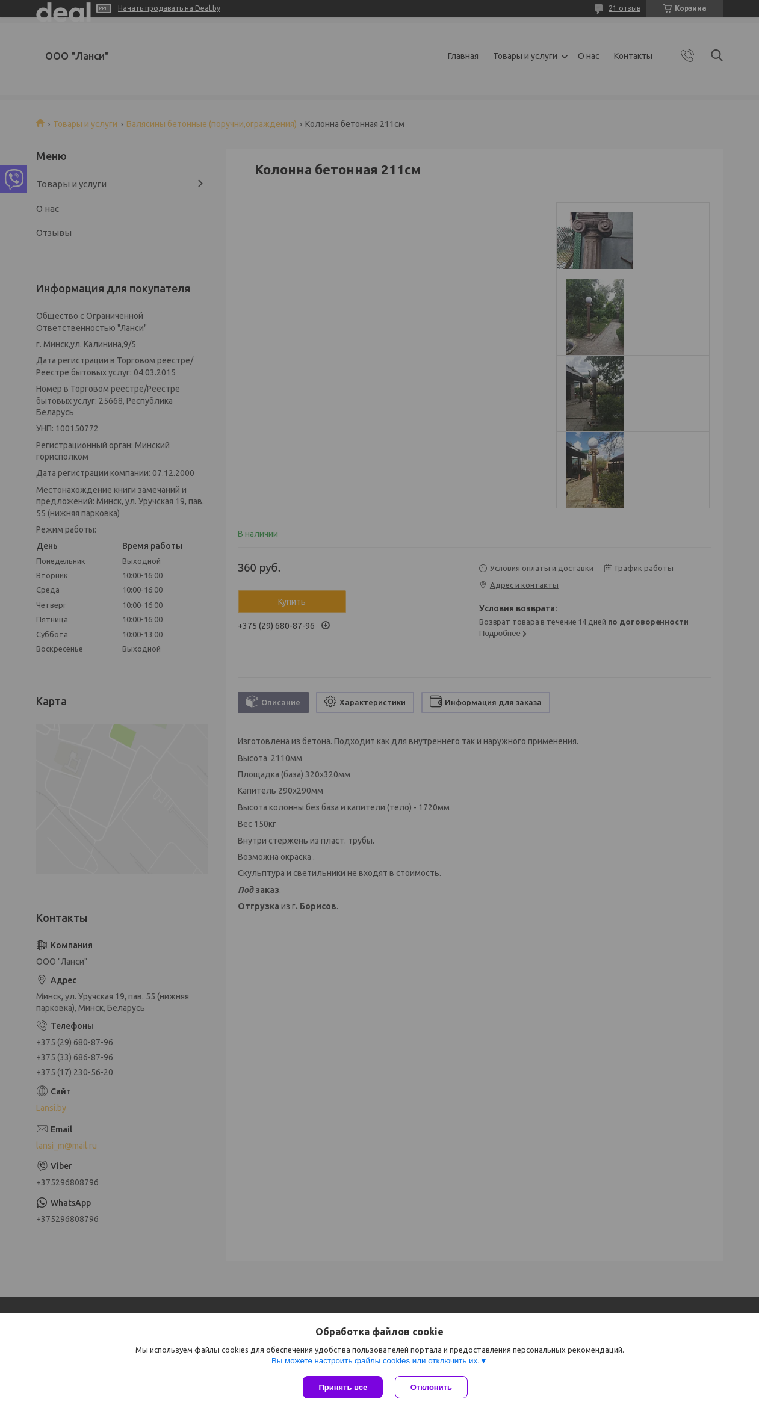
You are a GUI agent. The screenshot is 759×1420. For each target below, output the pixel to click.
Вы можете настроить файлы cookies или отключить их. (375, 1360)
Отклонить (431, 1387)
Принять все (342, 1387)
